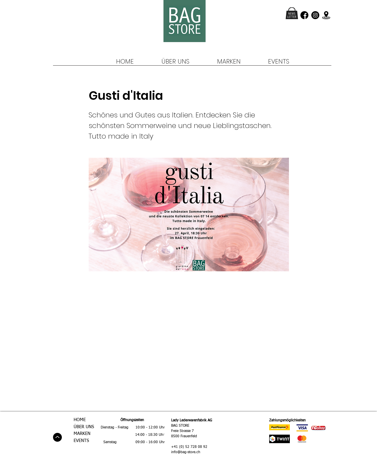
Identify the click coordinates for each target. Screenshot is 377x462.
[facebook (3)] (304, 15)
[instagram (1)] (315, 15)
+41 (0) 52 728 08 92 (189, 447)
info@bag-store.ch (185, 452)
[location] (326, 15)
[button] (292, 13)
